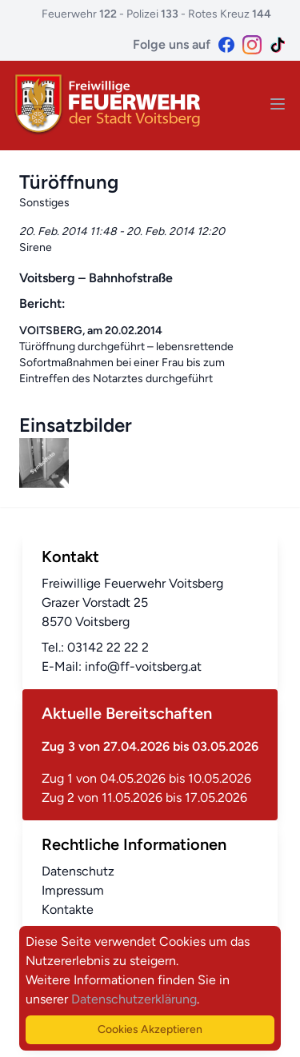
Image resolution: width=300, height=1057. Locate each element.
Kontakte (68, 909)
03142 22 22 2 (108, 647)
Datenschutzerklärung (134, 999)
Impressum (73, 890)
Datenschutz (78, 871)
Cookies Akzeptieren (150, 1029)
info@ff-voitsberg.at (143, 666)
